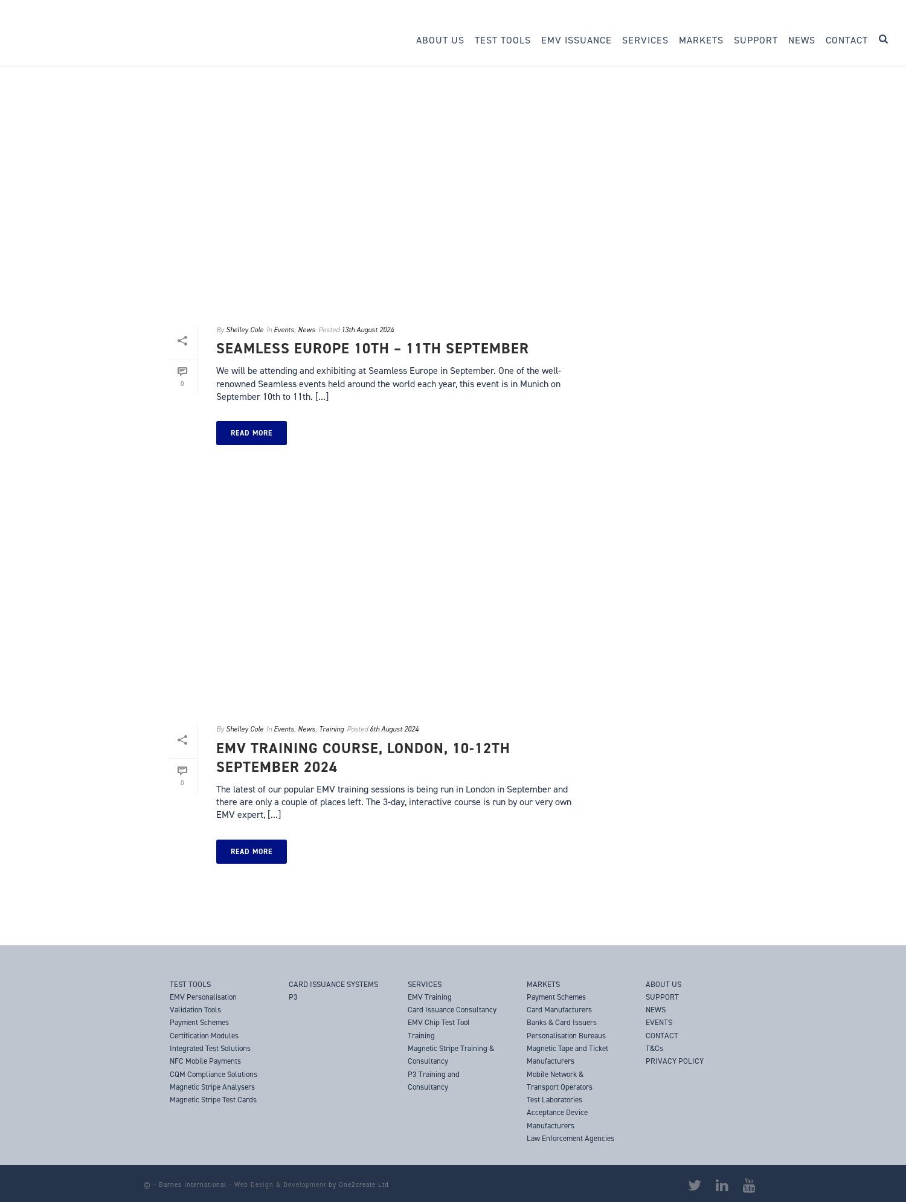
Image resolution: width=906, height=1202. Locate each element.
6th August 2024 (394, 729)
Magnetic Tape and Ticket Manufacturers (567, 1054)
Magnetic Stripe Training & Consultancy (451, 1054)
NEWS (656, 1009)
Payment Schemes (556, 997)
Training (331, 729)
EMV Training (430, 997)
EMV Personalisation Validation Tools (203, 1003)
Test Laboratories (554, 1099)
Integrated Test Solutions (210, 1048)
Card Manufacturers (559, 1009)
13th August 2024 (367, 330)
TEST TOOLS (190, 984)
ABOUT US (663, 984)
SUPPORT (662, 997)
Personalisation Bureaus (566, 1035)
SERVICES (425, 984)
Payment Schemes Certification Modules (204, 1028)
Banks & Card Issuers (562, 1022)
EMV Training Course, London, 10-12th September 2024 (363, 758)
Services (645, 40)
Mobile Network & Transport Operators (560, 1080)
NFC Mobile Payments (205, 1061)
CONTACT (662, 1035)
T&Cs (654, 1048)
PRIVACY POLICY (675, 1061)
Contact (847, 40)
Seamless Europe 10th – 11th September (372, 348)
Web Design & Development (280, 1184)
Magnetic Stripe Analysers (212, 1087)
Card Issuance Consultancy (452, 1009)
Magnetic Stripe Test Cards (213, 1099)
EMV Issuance (576, 40)
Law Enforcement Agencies (570, 1138)
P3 (293, 997)
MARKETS (543, 984)
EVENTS (659, 1022)
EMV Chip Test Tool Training (439, 1028)
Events (284, 330)
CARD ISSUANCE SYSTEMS (333, 984)
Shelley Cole (244, 330)
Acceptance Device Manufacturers (557, 1118)
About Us (440, 40)
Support (756, 40)
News (801, 40)
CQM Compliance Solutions (213, 1074)
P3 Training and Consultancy (434, 1080)
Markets (701, 40)
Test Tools (503, 40)
